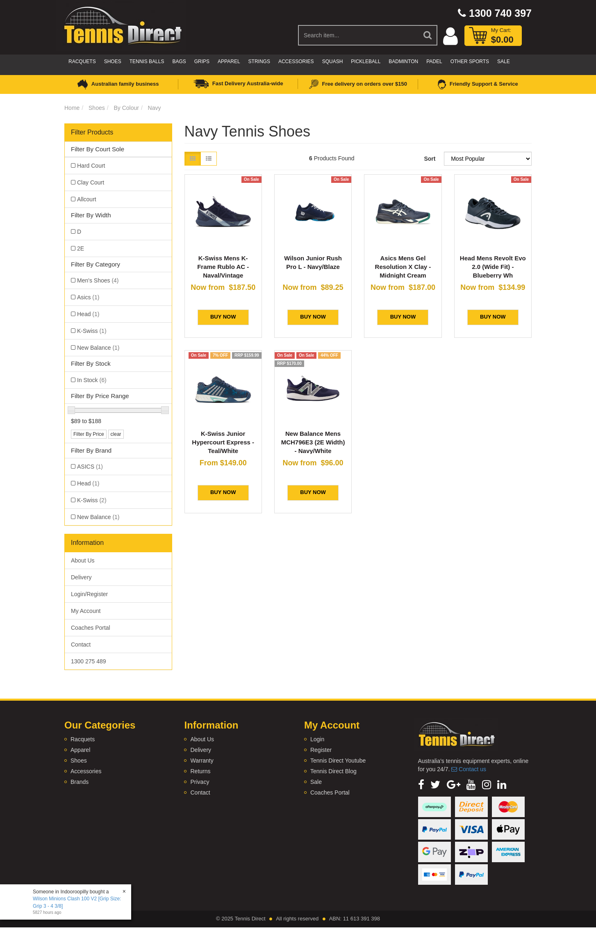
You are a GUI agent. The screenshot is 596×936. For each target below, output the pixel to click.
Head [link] (88, 314)
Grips (201, 61)
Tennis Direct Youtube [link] (338, 760)
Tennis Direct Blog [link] (333, 771)
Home (72, 108)
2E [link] (80, 248)
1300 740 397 (495, 13)
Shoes (112, 61)
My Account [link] (85, 611)
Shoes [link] (79, 760)
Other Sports (469, 61)
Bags (179, 61)
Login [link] (317, 739)
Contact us (468, 769)
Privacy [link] (199, 782)
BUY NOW (223, 317)
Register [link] (321, 750)
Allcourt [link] (86, 199)
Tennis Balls (147, 61)
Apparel (229, 61)
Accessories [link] (86, 771)
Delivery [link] (81, 577)
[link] (421, 785)
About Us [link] (83, 560)
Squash (332, 61)
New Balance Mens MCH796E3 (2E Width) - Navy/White (313, 442)
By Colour (126, 108)
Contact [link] (81, 644)
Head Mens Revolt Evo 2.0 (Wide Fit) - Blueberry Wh (493, 267)
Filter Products (92, 132)
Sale (503, 61)
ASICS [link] (90, 466)
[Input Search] (358, 35)
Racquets (82, 61)
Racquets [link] (83, 739)
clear (116, 434)
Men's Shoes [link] (98, 280)
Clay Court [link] (90, 182)
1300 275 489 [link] (88, 661)
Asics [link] (88, 297)
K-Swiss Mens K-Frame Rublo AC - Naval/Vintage (223, 267)
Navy (154, 108)
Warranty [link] (201, 760)
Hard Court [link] (91, 165)
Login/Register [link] (89, 594)
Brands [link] (80, 782)
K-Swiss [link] (92, 331)
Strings (259, 61)
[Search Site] (428, 35)
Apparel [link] (80, 750)
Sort (429, 158)
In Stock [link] (92, 380)
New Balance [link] (98, 347)
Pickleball (365, 61)
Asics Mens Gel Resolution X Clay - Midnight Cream (403, 267)
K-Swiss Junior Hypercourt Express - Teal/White (223, 442)
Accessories (296, 61)
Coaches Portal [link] (90, 627)
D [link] (79, 231)
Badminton (403, 61)
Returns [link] (200, 771)
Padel (434, 61)
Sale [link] (316, 782)
